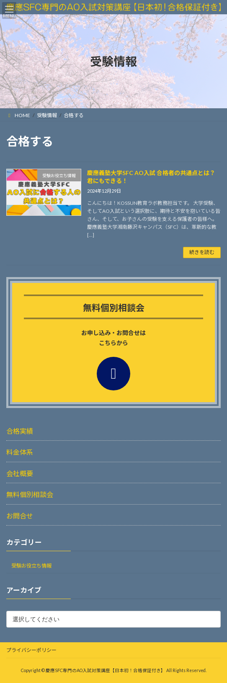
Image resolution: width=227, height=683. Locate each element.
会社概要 (19, 473)
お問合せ (19, 515)
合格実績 (19, 431)
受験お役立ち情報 (31, 566)
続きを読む (201, 252)
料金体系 (19, 452)
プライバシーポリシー (31, 650)
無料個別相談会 (29, 494)
